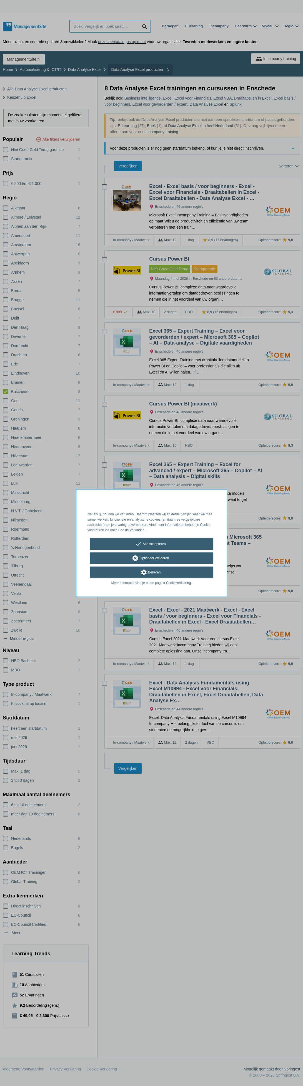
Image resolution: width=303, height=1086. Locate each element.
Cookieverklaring (178, 583)
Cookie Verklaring (131, 530)
